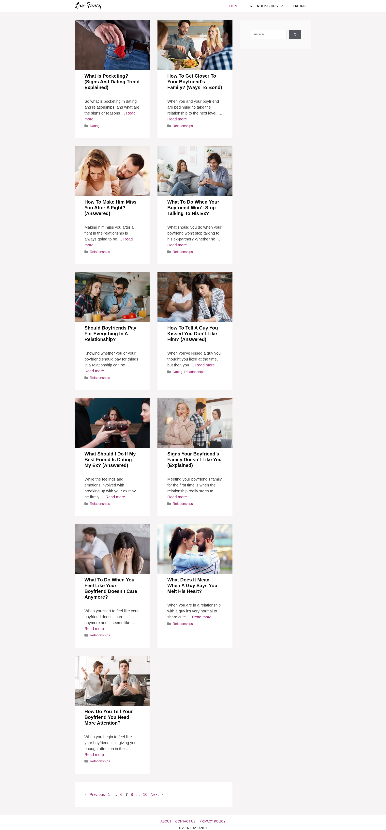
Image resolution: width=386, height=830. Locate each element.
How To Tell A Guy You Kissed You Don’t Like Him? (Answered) (192, 333)
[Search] (295, 34)
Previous (94, 794)
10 (145, 794)
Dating (299, 6)
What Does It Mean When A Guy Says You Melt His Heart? (192, 585)
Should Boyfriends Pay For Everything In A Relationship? (110, 333)
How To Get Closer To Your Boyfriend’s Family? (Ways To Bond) (194, 81)
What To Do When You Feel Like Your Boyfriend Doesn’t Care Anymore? (110, 588)
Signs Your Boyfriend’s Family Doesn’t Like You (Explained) (194, 459)
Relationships (269, 6)
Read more (177, 119)
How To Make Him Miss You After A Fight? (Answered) (110, 207)
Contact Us (185, 821)
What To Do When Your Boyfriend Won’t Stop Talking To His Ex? (193, 207)
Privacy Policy (213, 821)
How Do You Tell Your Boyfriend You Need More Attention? (108, 717)
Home (234, 6)
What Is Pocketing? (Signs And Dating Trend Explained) (112, 81)
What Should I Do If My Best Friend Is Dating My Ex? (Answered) (110, 459)
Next (157, 794)
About (165, 821)
